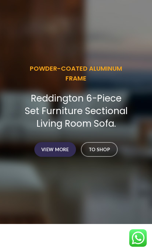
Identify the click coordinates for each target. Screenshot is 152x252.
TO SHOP (99, 149)
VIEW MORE (55, 149)
